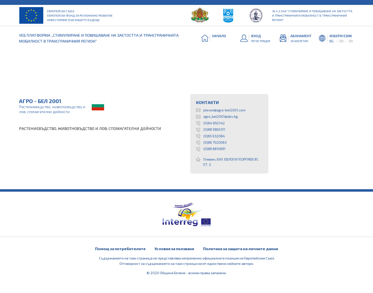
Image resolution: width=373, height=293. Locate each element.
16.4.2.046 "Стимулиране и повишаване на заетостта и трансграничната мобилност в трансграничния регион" (312, 15)
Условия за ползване (174, 248)
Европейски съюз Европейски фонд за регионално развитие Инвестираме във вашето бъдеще (80, 15)
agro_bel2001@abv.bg (217, 116)
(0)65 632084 (210, 136)
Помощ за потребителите (120, 248)
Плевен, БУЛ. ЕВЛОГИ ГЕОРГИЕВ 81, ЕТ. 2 (227, 162)
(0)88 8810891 (211, 149)
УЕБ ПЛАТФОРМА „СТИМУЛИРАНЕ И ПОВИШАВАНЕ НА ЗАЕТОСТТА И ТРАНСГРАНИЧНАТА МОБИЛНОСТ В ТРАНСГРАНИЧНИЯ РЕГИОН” (99, 38)
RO (342, 41)
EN (351, 41)
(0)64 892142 (210, 123)
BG (331, 41)
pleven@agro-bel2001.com (221, 110)
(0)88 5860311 (210, 129)
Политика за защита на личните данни (240, 248)
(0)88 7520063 (211, 142)
